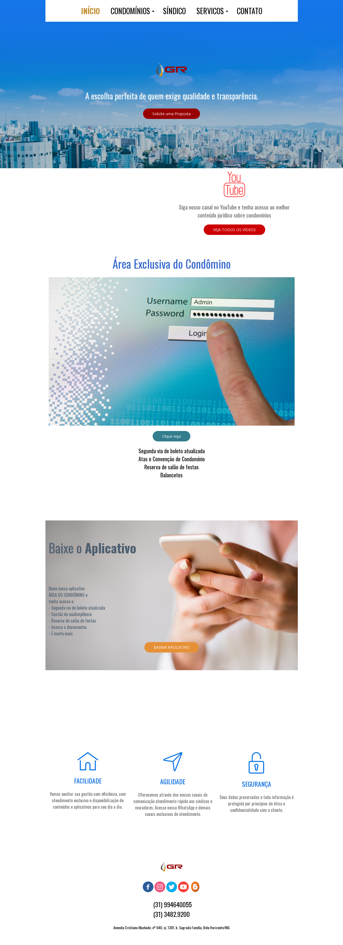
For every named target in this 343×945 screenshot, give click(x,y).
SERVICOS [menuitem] (210, 10)
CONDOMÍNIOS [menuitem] (130, 10)
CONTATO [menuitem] (249, 10)
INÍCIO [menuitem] (90, 10)
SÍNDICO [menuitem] (174, 10)
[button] (171, 113)
